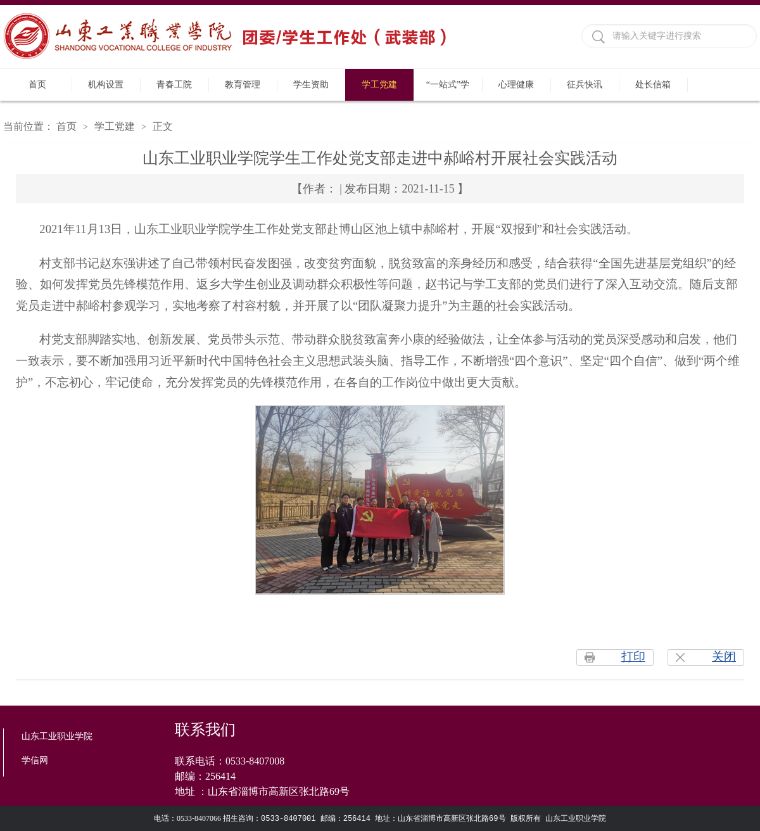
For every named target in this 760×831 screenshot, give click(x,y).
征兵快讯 (584, 84)
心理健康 (516, 84)
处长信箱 (653, 84)
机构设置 (106, 84)
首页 (37, 84)
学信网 (35, 760)
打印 (633, 656)
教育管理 (242, 84)
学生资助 (311, 84)
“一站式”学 (447, 84)
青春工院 (174, 84)
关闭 (724, 656)
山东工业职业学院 (57, 736)
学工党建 (379, 84)
